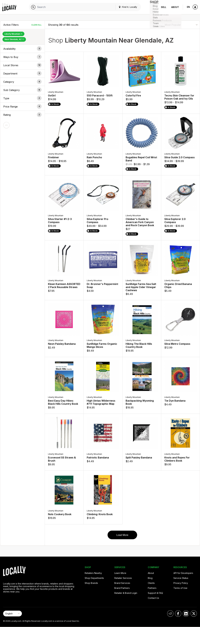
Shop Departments (94, 578)
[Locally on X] (194, 613)
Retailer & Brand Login (125, 593)
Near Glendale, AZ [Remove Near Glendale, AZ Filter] (14, 39)
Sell (163, 7)
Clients (151, 583)
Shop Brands (91, 583)
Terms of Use (180, 588)
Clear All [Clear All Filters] (36, 25)
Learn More (120, 573)
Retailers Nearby (93, 573)
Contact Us (153, 598)
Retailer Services (123, 578)
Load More (122, 535)
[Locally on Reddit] (170, 613)
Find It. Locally (125, 7)
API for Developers (183, 573)
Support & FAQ (155, 593)
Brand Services (122, 583)
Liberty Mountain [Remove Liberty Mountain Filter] (13, 34)
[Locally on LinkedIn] (186, 613)
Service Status (180, 578)
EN (188, 7)
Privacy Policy (180, 583)
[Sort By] (181, 25)
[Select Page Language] (12, 613)
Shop (153, 7)
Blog (150, 578)
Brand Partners (122, 588)
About (175, 7)
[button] (22, 49)
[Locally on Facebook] (178, 613)
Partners (152, 588)
